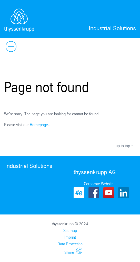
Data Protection (70, 243)
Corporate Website (99, 183)
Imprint (70, 237)
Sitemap (70, 230)
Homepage (39, 124)
